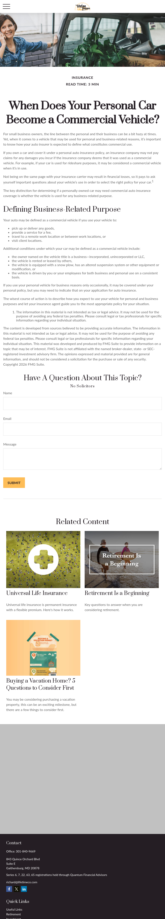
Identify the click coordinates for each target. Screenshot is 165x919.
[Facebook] (9, 889)
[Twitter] (17, 889)
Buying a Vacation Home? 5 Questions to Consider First (40, 684)
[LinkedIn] (24, 889)
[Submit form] (14, 482)
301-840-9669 (26, 851)
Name (7, 393)
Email (7, 418)
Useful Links (14, 909)
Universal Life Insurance (37, 593)
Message (10, 444)
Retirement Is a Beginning (117, 593)
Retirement (13, 914)
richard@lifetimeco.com (21, 882)
